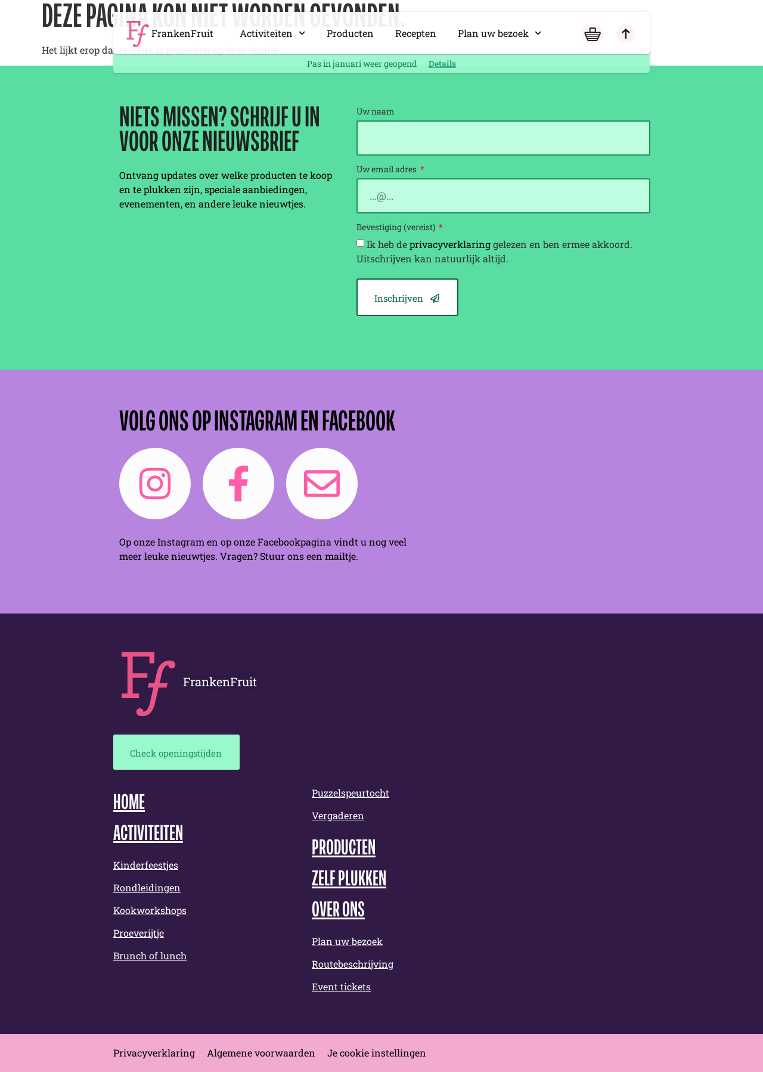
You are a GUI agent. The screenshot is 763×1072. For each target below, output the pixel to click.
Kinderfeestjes (145, 865)
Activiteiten (272, 33)
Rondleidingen (147, 887)
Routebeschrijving (352, 964)
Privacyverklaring (154, 1052)
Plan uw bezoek (499, 33)
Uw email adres (387, 170)
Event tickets (341, 986)
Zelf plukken (349, 880)
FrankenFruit (182, 33)
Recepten (415, 33)
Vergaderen (338, 815)
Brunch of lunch (150, 955)
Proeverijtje (138, 933)
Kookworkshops (150, 910)
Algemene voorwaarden (261, 1052)
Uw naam (375, 112)
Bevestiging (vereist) (396, 228)
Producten (350, 33)
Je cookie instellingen (376, 1052)
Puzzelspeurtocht (350, 792)
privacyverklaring (450, 244)
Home (129, 803)
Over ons (338, 911)
